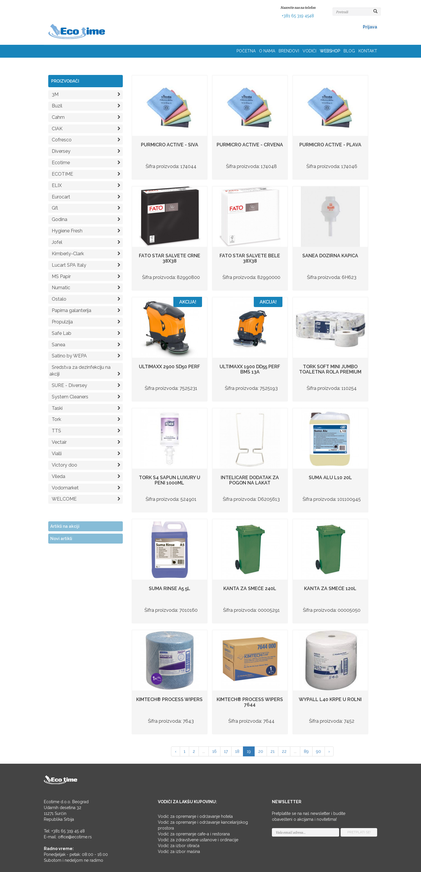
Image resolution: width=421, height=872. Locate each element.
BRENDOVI (289, 51)
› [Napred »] (329, 751)
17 (226, 751)
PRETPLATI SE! (359, 832)
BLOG (349, 51)
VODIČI (309, 51)
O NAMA (267, 51)
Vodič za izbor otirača (178, 845)
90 (318, 751)
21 (272, 751)
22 (284, 751)
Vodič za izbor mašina (179, 851)
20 (260, 751)
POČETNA (246, 51)
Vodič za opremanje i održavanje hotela (195, 816)
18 (237, 751)
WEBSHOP (330, 51)
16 (214, 751)
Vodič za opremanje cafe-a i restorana (194, 834)
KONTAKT (367, 51)
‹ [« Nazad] (175, 751)
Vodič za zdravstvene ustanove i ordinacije (198, 839)
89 (306, 751)
